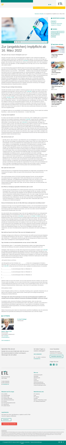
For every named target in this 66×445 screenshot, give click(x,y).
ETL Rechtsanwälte (5, 395)
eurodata (36, 398)
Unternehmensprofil (38, 374)
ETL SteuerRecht (5, 404)
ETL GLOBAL (4, 393)
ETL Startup (36, 396)
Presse (35, 379)
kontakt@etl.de (37, 358)
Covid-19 (54, 34)
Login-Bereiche (6, 419)
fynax (35, 395)
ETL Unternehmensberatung (7, 399)
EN (53, 4)
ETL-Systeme (37, 393)
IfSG (58, 34)
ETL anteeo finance (5, 405)
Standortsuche (37, 377)
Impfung (53, 36)
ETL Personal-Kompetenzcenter (8, 402)
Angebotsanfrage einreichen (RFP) (9, 423)
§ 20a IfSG (25, 60)
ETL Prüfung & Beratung (6, 398)
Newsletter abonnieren (56, 356)
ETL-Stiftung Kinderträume (39, 401)
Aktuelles (41, 13)
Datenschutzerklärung (38, 382)
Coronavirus (61, 31)
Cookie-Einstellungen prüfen (40, 385)
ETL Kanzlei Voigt (5, 396)
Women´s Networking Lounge (40, 399)
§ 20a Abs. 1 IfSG (10, 97)
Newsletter (36, 376)
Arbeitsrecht (54, 31)
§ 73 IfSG (33, 216)
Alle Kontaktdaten (5, 340)
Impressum (36, 380)
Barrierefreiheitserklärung (39, 383)
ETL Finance (4, 401)
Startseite (37, 13)
